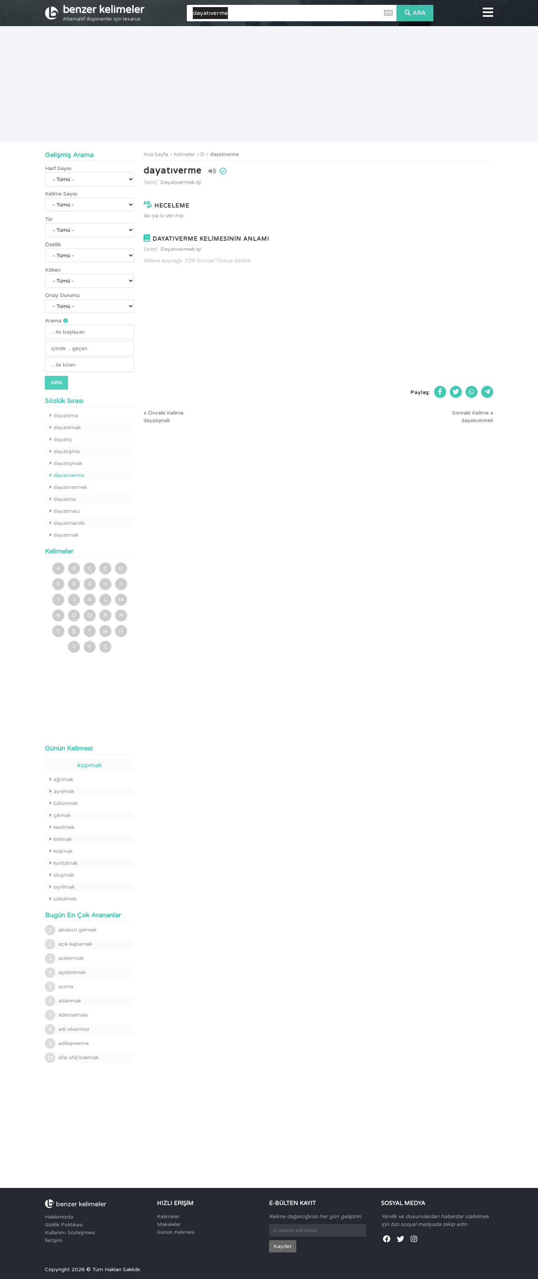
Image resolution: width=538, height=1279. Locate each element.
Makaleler (169, 1224)
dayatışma (65, 451)
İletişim (53, 1240)
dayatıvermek (68, 487)
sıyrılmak (62, 887)
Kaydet (282, 1246)
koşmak (61, 851)
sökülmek (63, 899)
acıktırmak (64, 958)
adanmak (63, 1001)
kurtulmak (64, 863)
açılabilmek (65, 972)
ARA (415, 13)
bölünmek (64, 803)
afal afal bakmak (72, 1057)
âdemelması (66, 1015)
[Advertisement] (269, 84)
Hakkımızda (59, 1217)
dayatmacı (65, 511)
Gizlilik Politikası (64, 1225)
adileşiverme (67, 1043)
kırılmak (61, 839)
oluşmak (62, 875)
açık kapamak (68, 944)
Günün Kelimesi (176, 1232)
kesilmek (62, 827)
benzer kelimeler (103, 12)
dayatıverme (224, 154)
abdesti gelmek (70, 930)
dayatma (63, 499)
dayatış (61, 439)
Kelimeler (184, 154)
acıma (59, 987)
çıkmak (60, 815)
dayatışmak (66, 463)
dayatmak (64, 535)
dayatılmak (65, 427)
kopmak (89, 765)
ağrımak (61, 779)
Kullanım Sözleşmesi (70, 1232)
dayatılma (64, 415)
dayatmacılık (67, 523)
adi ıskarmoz (67, 1029)
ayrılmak (62, 791)
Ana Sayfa (155, 154)
